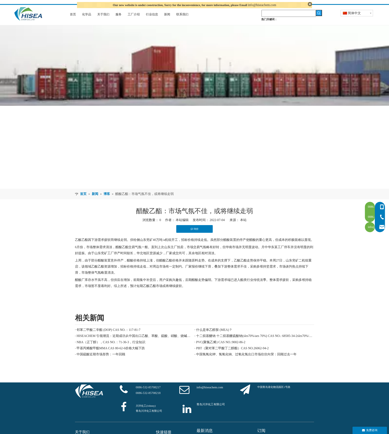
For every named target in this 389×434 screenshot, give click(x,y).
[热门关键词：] (319, 19)
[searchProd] (289, 19)
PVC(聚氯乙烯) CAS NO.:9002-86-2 (220, 348)
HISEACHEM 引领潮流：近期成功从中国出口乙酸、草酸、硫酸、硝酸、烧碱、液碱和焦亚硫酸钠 (135, 342)
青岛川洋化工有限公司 (211, 410)
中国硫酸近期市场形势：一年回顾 (101, 360)
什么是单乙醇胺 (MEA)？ (214, 336)
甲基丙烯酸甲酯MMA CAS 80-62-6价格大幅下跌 (111, 354)
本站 (243, 226)
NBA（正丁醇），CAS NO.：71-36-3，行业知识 (111, 348)
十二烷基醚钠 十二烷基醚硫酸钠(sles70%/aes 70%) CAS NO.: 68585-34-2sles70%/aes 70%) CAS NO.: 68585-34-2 (254, 342)
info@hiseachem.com (262, 5)
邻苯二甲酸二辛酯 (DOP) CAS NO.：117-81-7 (108, 336)
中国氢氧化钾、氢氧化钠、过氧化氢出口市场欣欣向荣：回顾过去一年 (246, 360)
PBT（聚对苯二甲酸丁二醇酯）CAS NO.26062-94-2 (232, 354)
